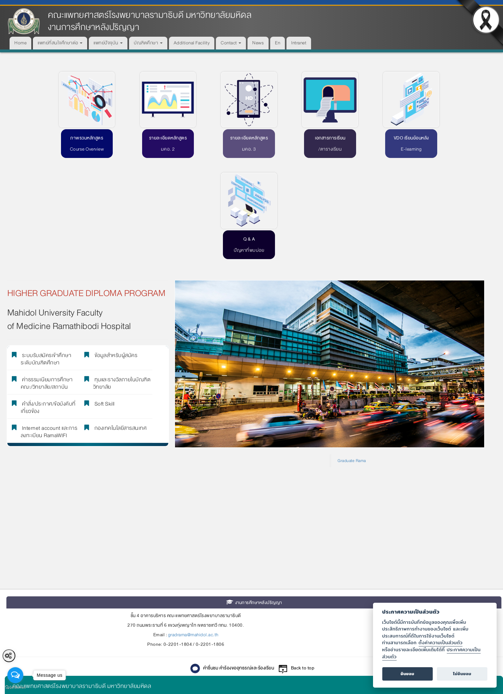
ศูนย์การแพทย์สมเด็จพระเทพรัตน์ (51, 626)
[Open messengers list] (15, 675)
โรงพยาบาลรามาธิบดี (38, 597)
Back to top (303, 565)
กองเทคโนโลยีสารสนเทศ (118, 324)
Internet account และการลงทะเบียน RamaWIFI (49, 327)
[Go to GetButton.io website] (15, 687)
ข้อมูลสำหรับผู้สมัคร (114, 251)
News (258, 43)
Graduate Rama (352, 357)
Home (20, 43)
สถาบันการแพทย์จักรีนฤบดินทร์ (50, 640)
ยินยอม (407, 673)
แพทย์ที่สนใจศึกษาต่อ (60, 43)
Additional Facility (192, 43)
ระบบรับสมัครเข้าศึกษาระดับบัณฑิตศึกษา (46, 254)
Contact (231, 43)
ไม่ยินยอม (462, 673)
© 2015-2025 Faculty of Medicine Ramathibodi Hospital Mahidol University (254, 673)
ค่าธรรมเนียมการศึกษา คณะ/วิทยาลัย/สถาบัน (47, 279)
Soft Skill (102, 299)
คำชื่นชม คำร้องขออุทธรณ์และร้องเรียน (238, 565)
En (277, 43)
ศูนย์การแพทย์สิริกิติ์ (36, 611)
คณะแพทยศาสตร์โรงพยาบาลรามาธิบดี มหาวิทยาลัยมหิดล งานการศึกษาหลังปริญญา (149, 21)
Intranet (298, 43)
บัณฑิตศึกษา (148, 43)
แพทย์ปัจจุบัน (108, 43)
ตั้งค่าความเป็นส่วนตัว (441, 642)
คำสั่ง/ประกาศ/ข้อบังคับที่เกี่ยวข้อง (48, 303)
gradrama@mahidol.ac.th (193, 531)
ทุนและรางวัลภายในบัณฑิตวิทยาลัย (120, 279)
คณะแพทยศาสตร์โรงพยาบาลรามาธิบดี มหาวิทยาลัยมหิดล (81, 582)
